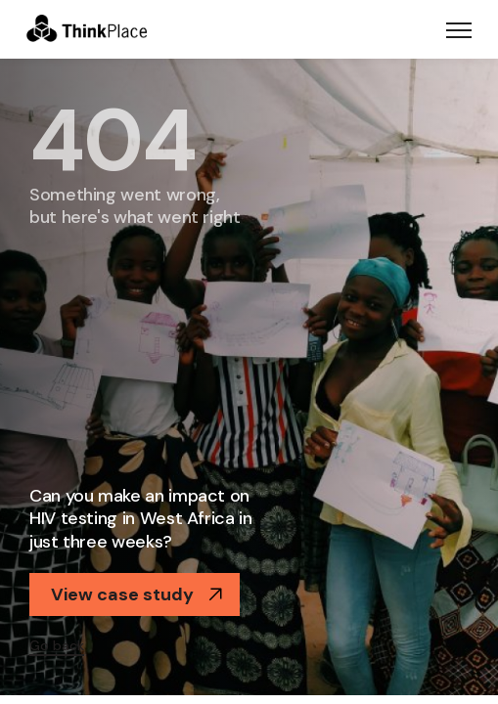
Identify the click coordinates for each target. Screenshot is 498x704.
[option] (249, 377)
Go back (56, 645)
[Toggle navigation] (459, 29)
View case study (137, 594)
